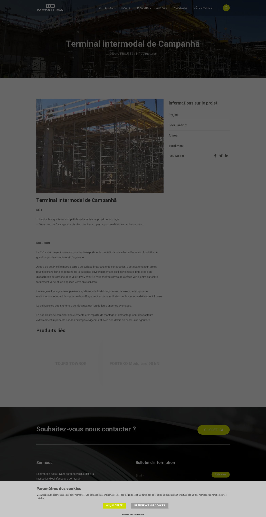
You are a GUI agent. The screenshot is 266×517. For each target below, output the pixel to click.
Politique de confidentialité (133, 514)
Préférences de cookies (149, 505)
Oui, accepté (114, 505)
